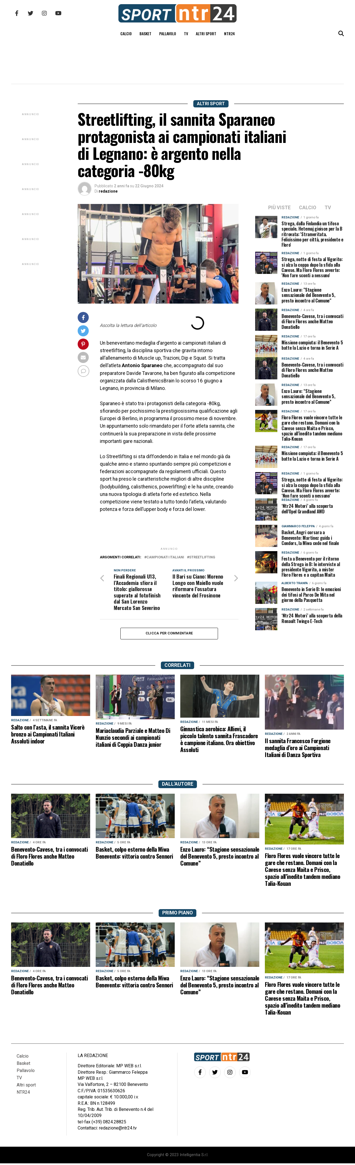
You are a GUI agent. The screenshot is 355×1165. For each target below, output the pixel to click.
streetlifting (202, 557)
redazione (108, 191)
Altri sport (206, 33)
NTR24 (229, 33)
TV (186, 33)
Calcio (126, 33)
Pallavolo (167, 33)
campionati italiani (165, 557)
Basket (145, 33)
